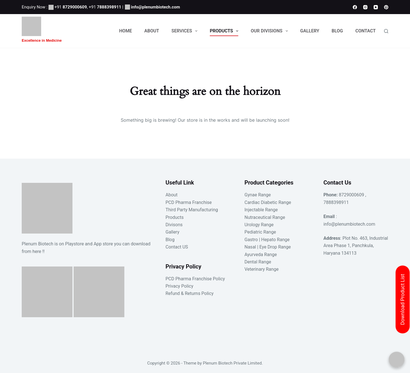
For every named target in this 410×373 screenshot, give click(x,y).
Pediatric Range (260, 232)
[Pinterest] (386, 7)
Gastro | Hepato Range (267, 239)
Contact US (177, 247)
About (151, 31)
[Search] (386, 31)
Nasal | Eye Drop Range (267, 247)
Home (125, 31)
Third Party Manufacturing (192, 209)
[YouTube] (376, 7)
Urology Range (259, 224)
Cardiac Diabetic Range (267, 202)
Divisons (174, 224)
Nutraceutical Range (264, 217)
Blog (337, 31)
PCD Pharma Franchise (189, 202)
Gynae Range (257, 194)
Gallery (309, 31)
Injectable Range (261, 209)
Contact (365, 31)
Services (185, 31)
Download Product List (402, 299)
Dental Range (257, 262)
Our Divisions (270, 31)
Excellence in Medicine (42, 40)
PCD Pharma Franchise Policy (195, 278)
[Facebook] (355, 7)
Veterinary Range (261, 269)
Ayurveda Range (260, 254)
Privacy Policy (179, 286)
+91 (70, 7)
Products (225, 31)
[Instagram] (365, 7)
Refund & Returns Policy (189, 293)
